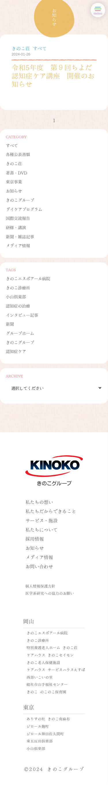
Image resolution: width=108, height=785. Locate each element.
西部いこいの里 (39, 677)
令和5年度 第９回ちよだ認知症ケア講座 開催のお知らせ (53, 75)
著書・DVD (16, 172)
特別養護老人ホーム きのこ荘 (51, 647)
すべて (12, 145)
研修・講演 (16, 227)
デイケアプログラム (24, 209)
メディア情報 (18, 245)
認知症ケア (16, 351)
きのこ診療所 (18, 287)
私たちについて (41, 529)
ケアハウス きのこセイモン (50, 654)
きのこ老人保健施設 (43, 662)
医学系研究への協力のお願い (49, 593)
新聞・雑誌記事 (20, 236)
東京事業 (14, 181)
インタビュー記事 (22, 314)
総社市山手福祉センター (47, 684)
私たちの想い (39, 501)
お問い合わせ (39, 566)
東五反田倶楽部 (39, 740)
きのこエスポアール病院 (28, 278)
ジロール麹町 (37, 726)
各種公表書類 (18, 154)
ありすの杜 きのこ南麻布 (48, 718)
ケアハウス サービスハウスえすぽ (55, 669)
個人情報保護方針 (40, 586)
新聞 (10, 323)
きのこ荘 (14, 163)
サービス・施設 (41, 520)
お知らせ (14, 190)
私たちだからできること (50, 511)
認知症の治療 (18, 305)
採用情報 (34, 538)
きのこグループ (20, 199)
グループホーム (20, 332)
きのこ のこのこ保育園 (46, 691)
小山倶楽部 (16, 296)
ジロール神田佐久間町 (45, 733)
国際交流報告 (18, 217)
